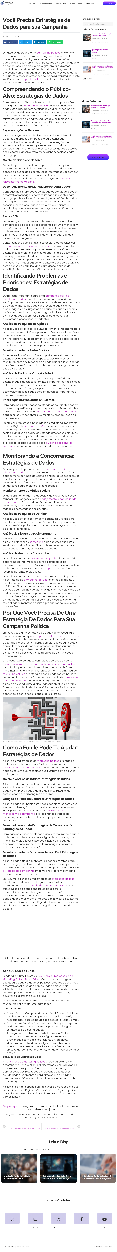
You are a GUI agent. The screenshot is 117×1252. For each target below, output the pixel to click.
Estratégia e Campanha (100, 42)
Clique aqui (10, 1106)
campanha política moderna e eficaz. (56, 636)
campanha (36, 542)
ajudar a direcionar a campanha (57, 411)
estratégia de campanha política (23, 767)
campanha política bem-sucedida (30, 246)
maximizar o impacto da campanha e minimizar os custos (39, 664)
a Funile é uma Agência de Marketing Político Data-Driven (38, 977)
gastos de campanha (44, 558)
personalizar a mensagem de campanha (34, 812)
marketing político (14, 674)
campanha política (48, 52)
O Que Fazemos (46, 3)
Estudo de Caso (76, 3)
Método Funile (61, 3)
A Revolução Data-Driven (100, 74)
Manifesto (32, 3)
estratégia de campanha (18, 871)
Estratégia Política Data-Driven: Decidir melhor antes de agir (102, 51)
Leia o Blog (90, 3)
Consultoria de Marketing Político (25, 1061)
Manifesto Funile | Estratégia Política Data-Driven (101, 35)
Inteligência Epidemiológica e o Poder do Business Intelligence (102, 67)
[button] (109, 3)
